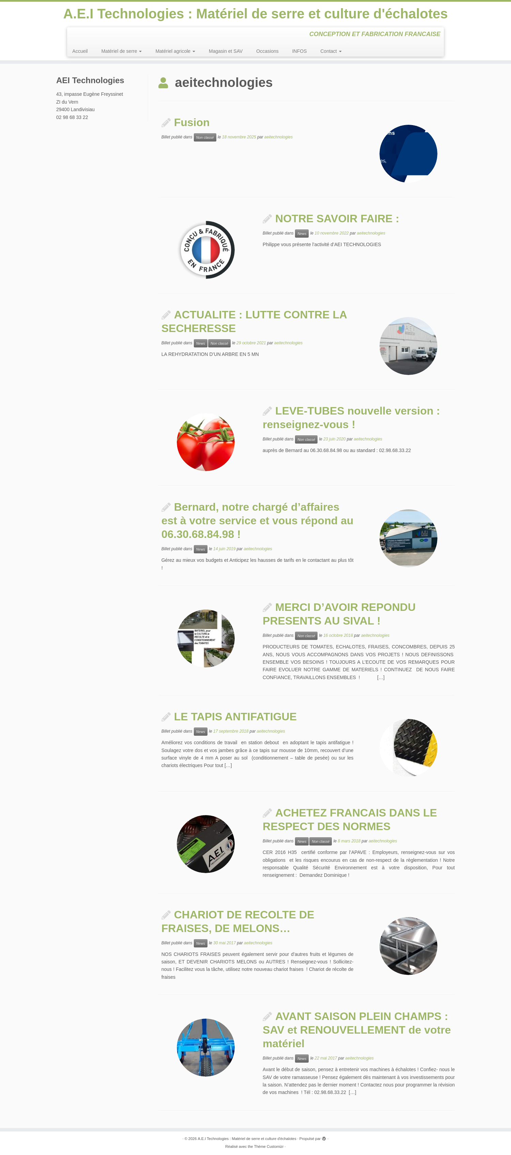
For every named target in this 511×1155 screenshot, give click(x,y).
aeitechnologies (278, 137)
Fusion (192, 122)
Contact (331, 51)
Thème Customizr (269, 1146)
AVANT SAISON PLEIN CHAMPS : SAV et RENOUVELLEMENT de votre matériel (357, 1030)
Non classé (205, 137)
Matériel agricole (175, 51)
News (301, 233)
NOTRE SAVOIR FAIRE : (337, 218)
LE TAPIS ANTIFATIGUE (235, 716)
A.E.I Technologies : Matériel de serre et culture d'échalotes (255, 13)
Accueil (80, 51)
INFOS (299, 51)
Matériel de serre (121, 51)
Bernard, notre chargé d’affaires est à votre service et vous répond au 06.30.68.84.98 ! (257, 520)
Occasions (267, 51)
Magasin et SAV (226, 51)
